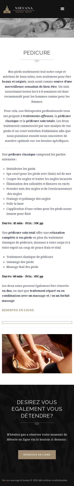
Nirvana (6, 480)
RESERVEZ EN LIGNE (18, 310)
